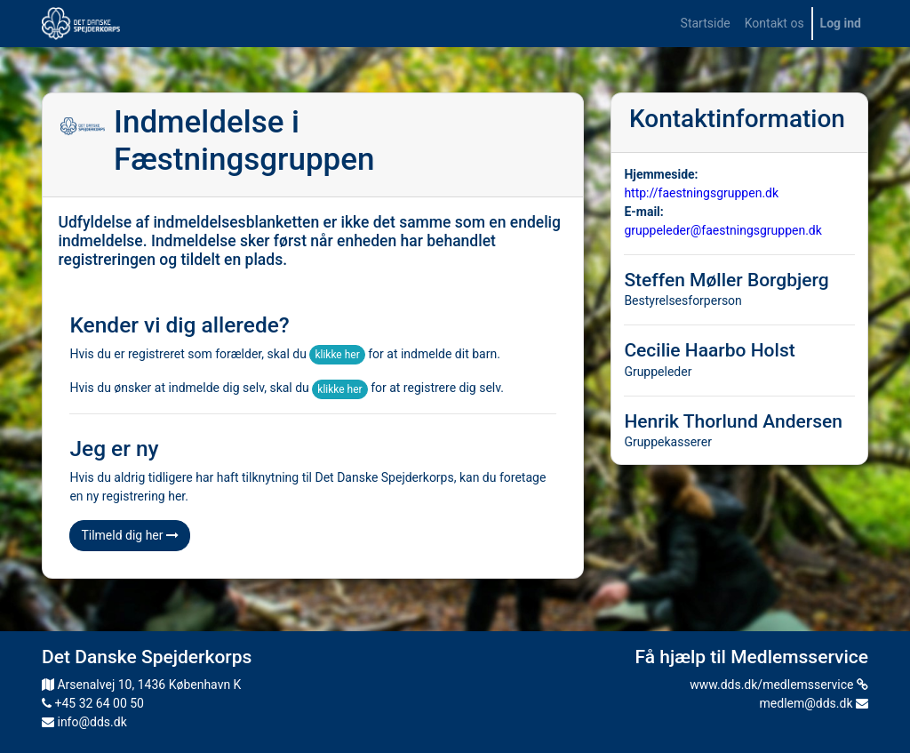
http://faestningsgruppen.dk (701, 193)
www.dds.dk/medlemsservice (779, 684)
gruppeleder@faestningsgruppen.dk (722, 230)
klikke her (337, 354)
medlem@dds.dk (814, 703)
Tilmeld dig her (130, 535)
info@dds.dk (84, 722)
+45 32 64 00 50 (93, 703)
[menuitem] (706, 23)
